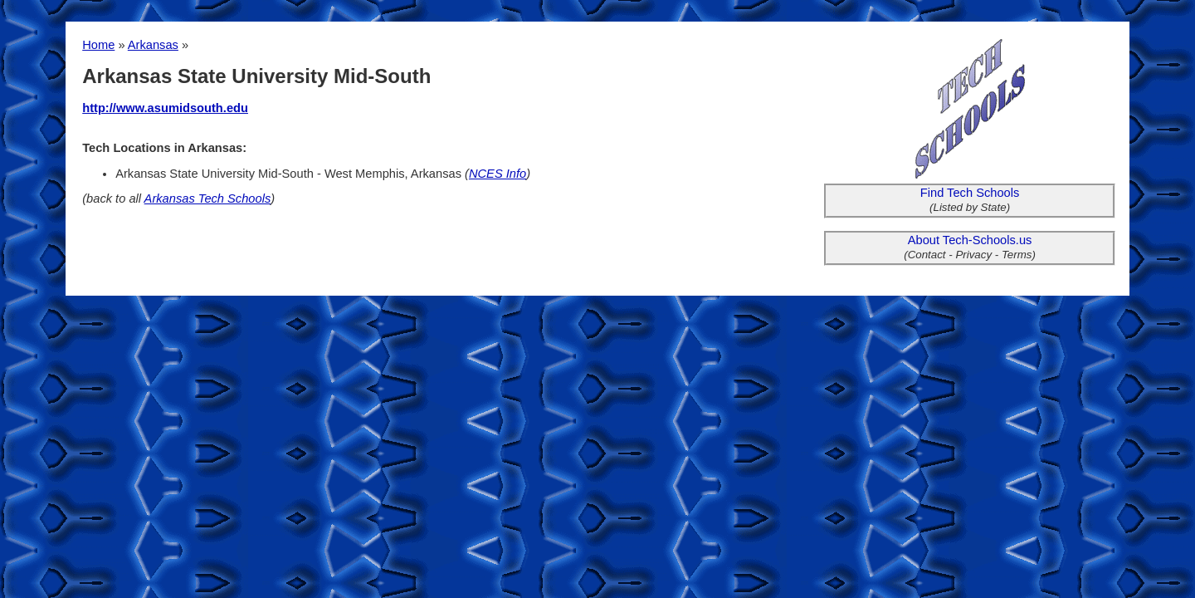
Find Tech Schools (970, 192)
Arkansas (153, 44)
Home (98, 44)
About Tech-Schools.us (970, 240)
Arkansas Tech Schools (207, 198)
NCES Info (497, 173)
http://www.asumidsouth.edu (165, 108)
